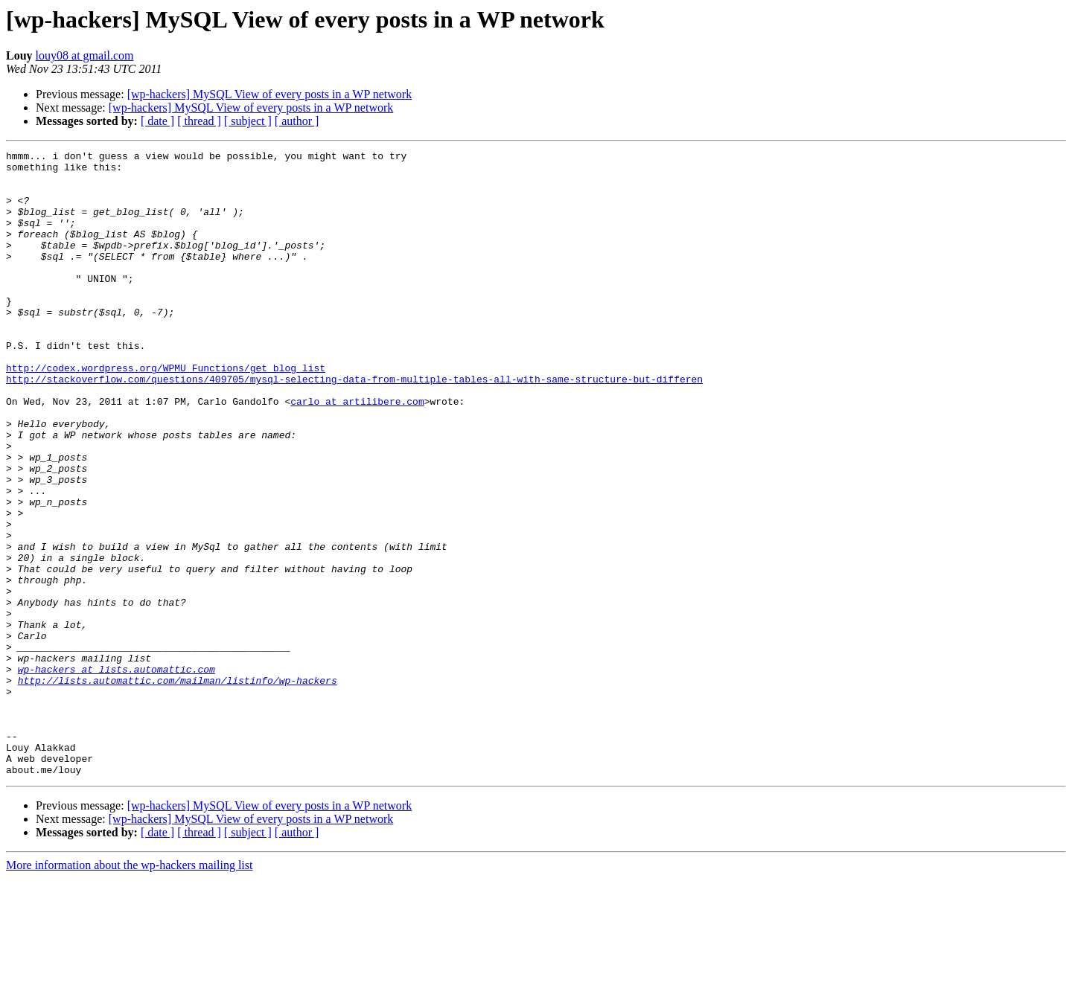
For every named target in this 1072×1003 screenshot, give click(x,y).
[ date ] (157, 121)
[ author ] (297, 121)
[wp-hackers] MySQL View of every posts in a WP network (269, 94)
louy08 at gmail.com (85, 55)
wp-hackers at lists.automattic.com (116, 774)
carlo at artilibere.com (357, 452)
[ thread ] (199, 121)
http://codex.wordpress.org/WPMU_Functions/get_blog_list (165, 412)
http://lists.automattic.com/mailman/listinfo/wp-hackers (177, 787)
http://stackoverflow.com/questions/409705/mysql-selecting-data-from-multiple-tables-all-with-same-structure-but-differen (354, 425)
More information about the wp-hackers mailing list (129, 990)
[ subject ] (248, 121)
